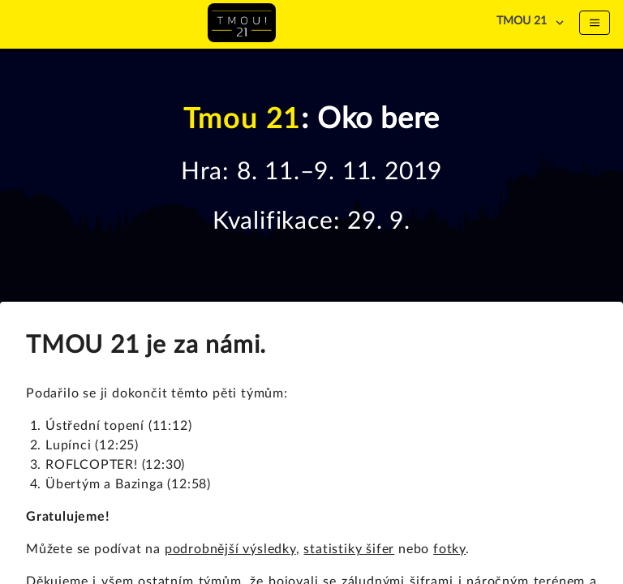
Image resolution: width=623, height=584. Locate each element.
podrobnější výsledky (230, 549)
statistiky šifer (348, 549)
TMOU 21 (521, 21)
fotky (449, 549)
